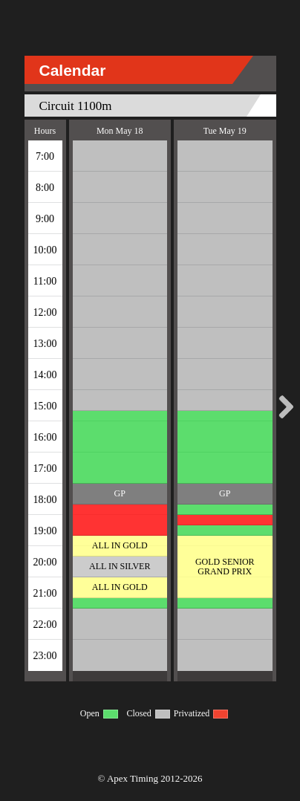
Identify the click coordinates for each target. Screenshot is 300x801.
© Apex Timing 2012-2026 (150, 778)
